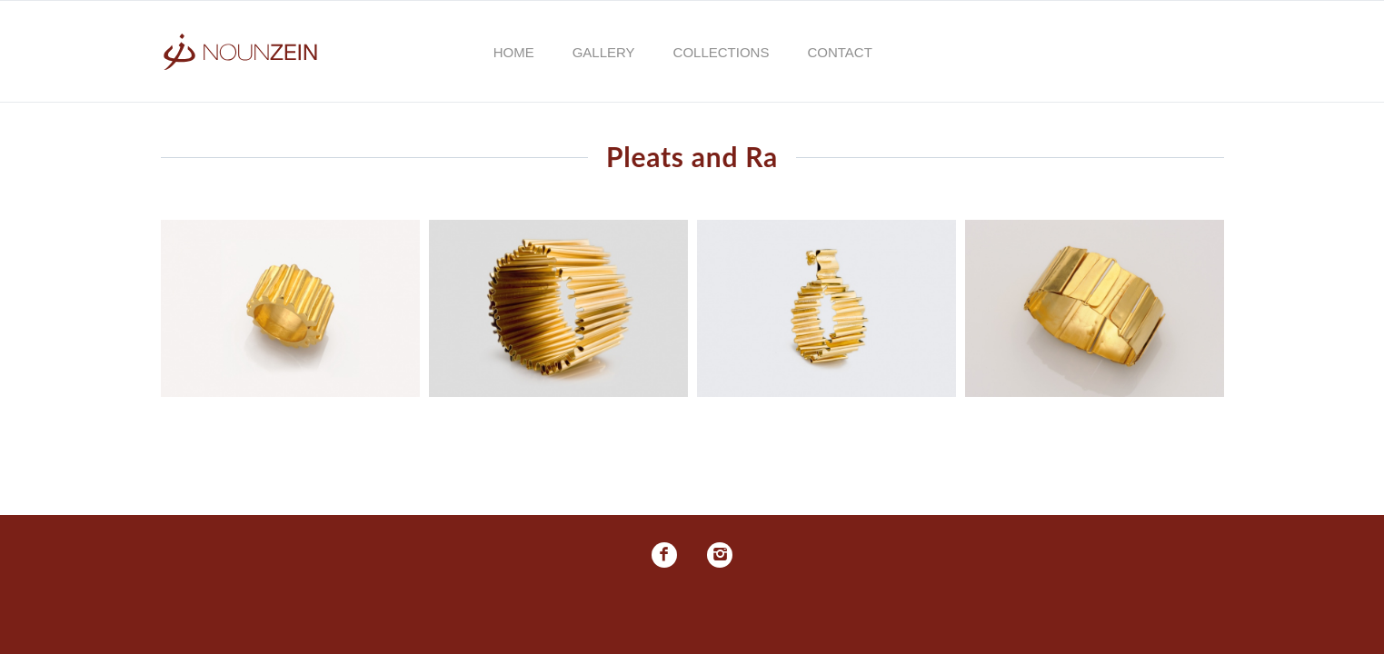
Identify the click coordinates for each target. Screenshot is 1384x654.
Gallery (604, 52)
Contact (839, 52)
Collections (721, 52)
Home (513, 52)
